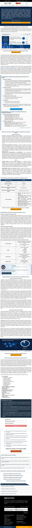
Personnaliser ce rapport (7, 273)
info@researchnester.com (20, 519)
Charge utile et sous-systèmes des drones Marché (9, 491)
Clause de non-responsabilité (8, 522)
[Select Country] (22, 510)
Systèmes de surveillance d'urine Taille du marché (12, 473)
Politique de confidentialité (8, 523)
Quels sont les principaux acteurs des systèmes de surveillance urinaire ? (13, 467)
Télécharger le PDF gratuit (16, 22)
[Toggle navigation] (26, 3)
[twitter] (27, 506)
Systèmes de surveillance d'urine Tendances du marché (13, 475)
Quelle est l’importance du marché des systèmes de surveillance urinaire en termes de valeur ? (15, 458)
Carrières (5, 517)
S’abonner (25, 512)
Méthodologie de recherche (16, 20)
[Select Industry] (10, 510)
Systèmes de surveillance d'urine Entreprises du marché (16, 480)
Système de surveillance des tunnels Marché (8, 488)
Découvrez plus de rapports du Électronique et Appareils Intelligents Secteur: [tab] (14, 484)
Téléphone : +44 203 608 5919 (21, 522)
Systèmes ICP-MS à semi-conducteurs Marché (8, 493)
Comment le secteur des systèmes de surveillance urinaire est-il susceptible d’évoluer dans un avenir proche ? (15, 461)
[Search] (26, 1)
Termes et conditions (7, 524)
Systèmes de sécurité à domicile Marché (7, 486)
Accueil (2, 5)
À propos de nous (7, 516)
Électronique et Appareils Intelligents (9, 5)
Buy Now (16, 425)
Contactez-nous (6, 518)
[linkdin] (26, 506)
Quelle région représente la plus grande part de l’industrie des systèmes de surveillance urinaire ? (15, 465)
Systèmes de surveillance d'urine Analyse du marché (13, 477)
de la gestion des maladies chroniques (10, 68)
